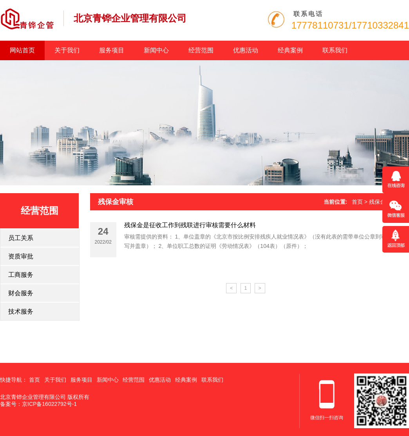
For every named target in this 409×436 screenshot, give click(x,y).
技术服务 (20, 311)
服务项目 (111, 50)
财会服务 (20, 293)
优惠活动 (245, 50)
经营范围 (201, 50)
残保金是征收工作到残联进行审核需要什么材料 (190, 225)
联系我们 (334, 50)
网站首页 (22, 50)
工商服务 (20, 274)
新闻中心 (156, 50)
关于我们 (67, 50)
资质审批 (20, 256)
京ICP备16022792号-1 (49, 404)
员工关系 (20, 238)
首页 (357, 202)
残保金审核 (115, 202)
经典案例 (290, 50)
